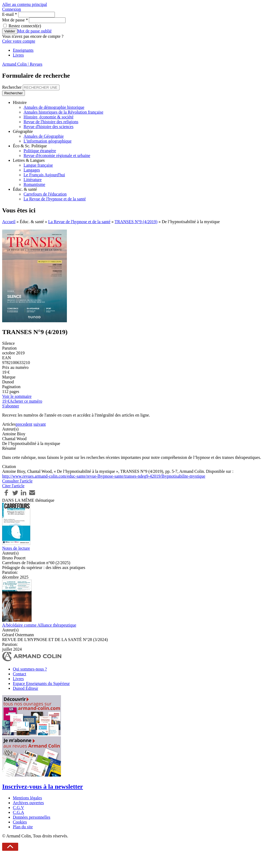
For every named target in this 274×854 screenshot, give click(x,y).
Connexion (11, 9)
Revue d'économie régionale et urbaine (57, 155)
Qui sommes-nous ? (30, 669)
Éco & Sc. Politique (30, 146)
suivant (39, 424)
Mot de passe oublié (34, 31)
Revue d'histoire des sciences (48, 126)
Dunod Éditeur (25, 688)
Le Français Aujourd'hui (44, 175)
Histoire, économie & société (49, 117)
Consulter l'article (17, 481)
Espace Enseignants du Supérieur (41, 683)
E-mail (9, 14)
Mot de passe (15, 20)
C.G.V (18, 807)
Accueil (9, 221)
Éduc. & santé (25, 189)
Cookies (20, 822)
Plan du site (23, 827)
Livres (18, 55)
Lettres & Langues (29, 160)
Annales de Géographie (44, 136)
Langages (32, 170)
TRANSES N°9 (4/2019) (136, 221)
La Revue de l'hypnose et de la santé (55, 199)
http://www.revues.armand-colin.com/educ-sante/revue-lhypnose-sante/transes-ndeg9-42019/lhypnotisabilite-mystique (103, 476)
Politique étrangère (40, 150)
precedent (24, 424)
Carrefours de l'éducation (45, 194)
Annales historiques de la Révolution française (63, 112)
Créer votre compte (18, 41)
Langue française (38, 165)
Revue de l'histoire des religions (51, 121)
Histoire (20, 102)
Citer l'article (13, 486)
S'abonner (10, 406)
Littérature (33, 179)
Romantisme (34, 184)
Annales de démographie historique (54, 107)
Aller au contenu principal (24, 4)
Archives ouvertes (28, 802)
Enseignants (23, 50)
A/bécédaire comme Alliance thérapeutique (39, 625)
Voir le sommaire (17, 396)
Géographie (23, 131)
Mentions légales (27, 798)
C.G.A (18, 812)
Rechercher (12, 87)
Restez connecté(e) (25, 26)
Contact (19, 674)
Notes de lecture (16, 548)
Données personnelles (31, 817)
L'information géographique (47, 141)
